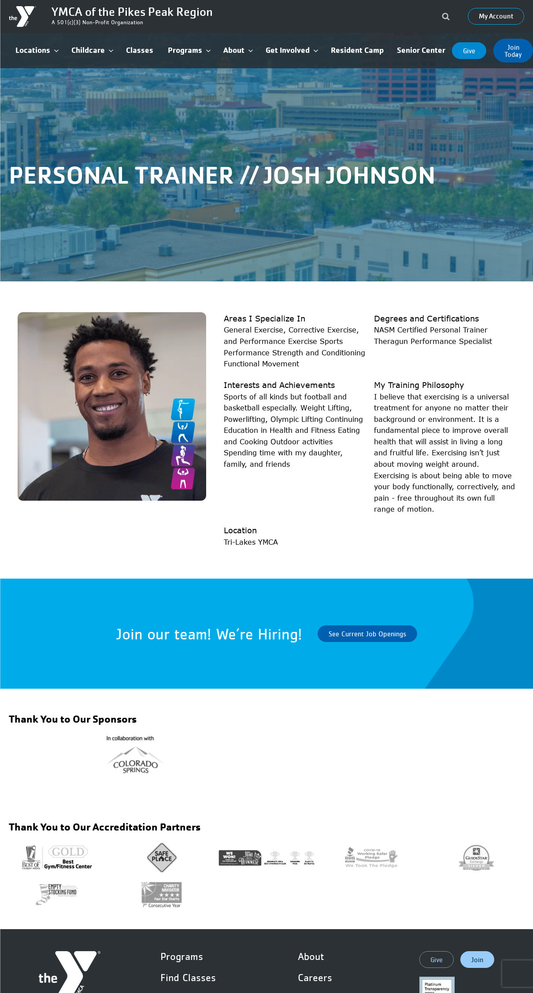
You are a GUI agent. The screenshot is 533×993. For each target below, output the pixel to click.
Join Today (513, 50)
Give (469, 51)
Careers (315, 977)
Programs (181, 956)
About (311, 956)
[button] (37, 50)
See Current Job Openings (367, 634)
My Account (496, 16)
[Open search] (445, 16)
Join (477, 959)
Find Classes (188, 977)
